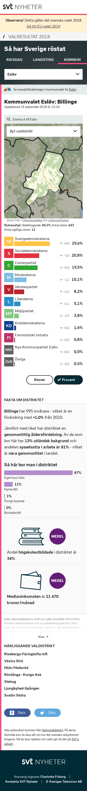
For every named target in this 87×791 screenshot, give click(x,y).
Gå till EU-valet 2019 (43, 26)
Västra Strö (13, 661)
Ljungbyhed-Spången (21, 688)
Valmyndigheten (58, 220)
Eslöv (11, 74)
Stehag (10, 681)
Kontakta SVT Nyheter (22, 782)
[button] (17, 713)
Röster (39, 380)
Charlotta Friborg (53, 777)
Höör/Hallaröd (16, 667)
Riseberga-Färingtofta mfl (25, 654)
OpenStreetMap (32, 220)
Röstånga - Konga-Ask (23, 674)
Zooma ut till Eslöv (22, 119)
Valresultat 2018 (26, 36)
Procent (68, 380)
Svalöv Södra (15, 695)
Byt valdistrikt (21, 131)
